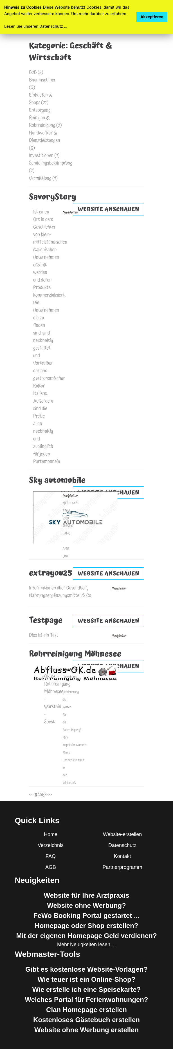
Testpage (45, 620)
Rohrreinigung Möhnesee (75, 654)
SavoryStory (52, 197)
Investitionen (41, 156)
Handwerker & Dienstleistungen (44, 137)
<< (31, 795)
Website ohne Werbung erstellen (86, 1030)
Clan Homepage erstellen (86, 1009)
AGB (50, 867)
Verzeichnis (51, 845)
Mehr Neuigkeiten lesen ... (86, 944)
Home (50, 834)
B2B (33, 72)
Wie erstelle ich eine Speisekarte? (86, 989)
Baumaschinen (43, 80)
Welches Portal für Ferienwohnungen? (86, 999)
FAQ (51, 856)
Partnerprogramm (122, 867)
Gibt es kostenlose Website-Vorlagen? (86, 969)
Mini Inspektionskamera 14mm (74, 745)
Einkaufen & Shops (41, 99)
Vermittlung (40, 178)
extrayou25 (50, 573)
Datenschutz (122, 845)
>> (50, 795)
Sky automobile (57, 480)
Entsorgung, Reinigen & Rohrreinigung (42, 117)
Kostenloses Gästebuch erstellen (86, 1020)
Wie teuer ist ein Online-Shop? (87, 979)
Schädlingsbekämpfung (50, 163)
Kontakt (122, 856)
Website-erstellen (122, 834)
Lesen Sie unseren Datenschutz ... (35, 26)
